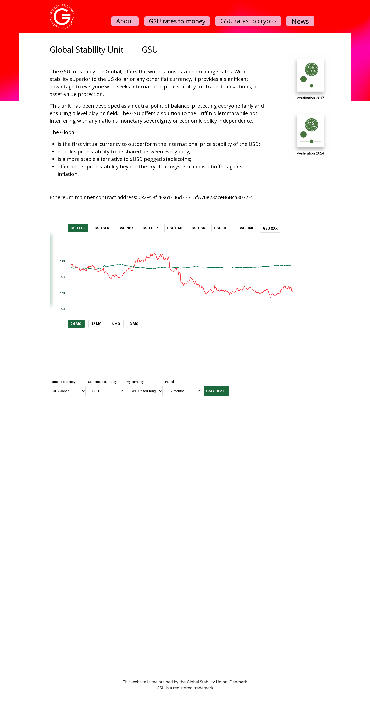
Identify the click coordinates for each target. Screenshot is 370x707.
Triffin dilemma (215, 113)
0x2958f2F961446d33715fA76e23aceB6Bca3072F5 (196, 197)
